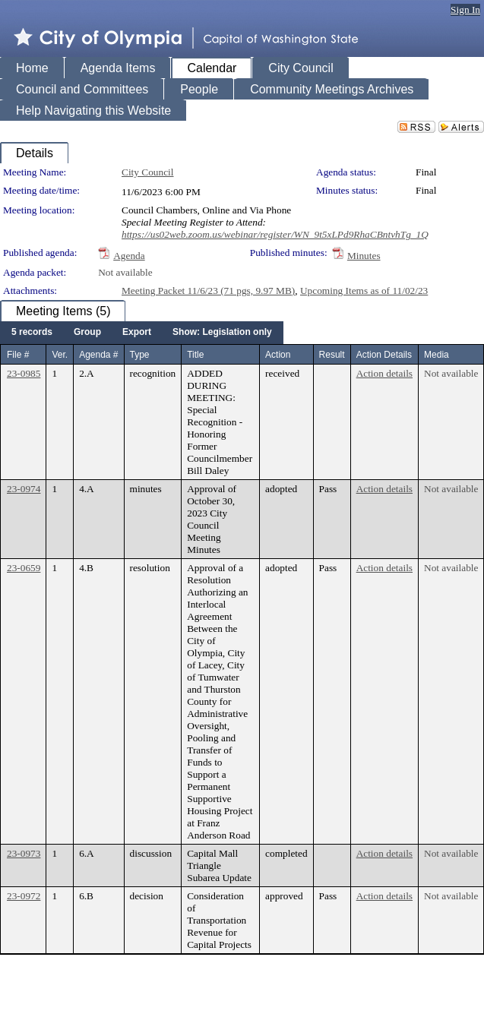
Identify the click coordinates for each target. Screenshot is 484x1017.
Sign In (465, 9)
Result (332, 354)
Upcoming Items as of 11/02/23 (364, 290)
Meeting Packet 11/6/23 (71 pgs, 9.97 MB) (208, 290)
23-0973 (23, 853)
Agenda (128, 255)
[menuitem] (32, 332)
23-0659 (23, 567)
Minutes (364, 255)
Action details (384, 373)
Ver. (60, 354)
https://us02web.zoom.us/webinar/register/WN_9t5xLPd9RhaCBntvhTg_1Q (275, 234)
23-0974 (23, 488)
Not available (125, 272)
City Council (148, 172)
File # (18, 354)
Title (195, 354)
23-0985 (23, 373)
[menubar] (141, 332)
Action (277, 354)
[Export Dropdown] (136, 333)
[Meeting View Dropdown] (222, 333)
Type (140, 354)
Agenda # (98, 354)
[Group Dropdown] (87, 333)
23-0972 (23, 896)
